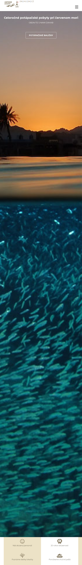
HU (25, 1)
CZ (32, 1)
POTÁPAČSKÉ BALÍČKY (41, 35)
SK (29, 1)
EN (21, 1)
